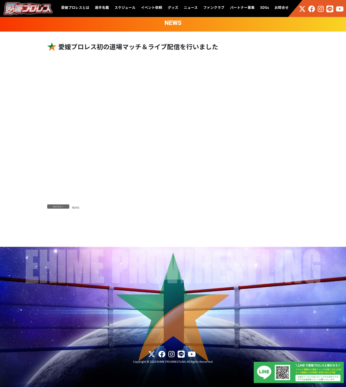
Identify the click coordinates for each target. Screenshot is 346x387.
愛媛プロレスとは (75, 7)
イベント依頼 (151, 7)
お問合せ (282, 7)
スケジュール (125, 7)
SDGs (264, 7)
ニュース (191, 7)
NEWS (75, 207)
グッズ (173, 7)
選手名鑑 (102, 7)
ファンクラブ (213, 7)
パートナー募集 (242, 7)
